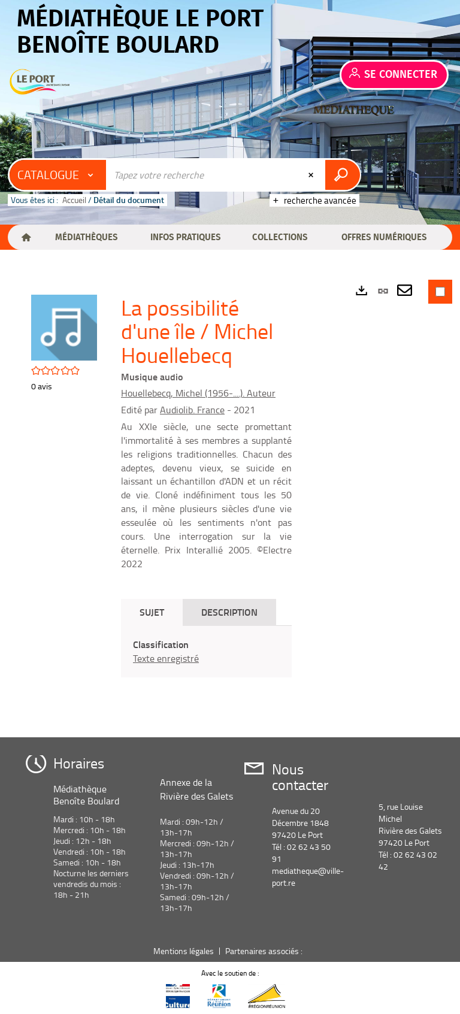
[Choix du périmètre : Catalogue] (58, 175)
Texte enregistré (166, 658)
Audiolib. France (192, 409)
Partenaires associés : (264, 951)
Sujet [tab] (152, 612)
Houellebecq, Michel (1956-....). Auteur (198, 392)
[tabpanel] (206, 651)
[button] (86, 237)
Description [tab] (229, 612)
